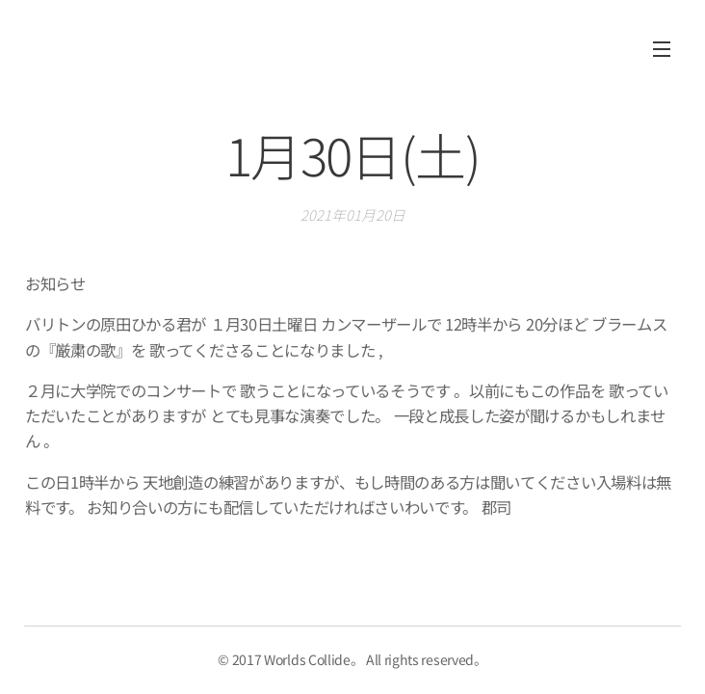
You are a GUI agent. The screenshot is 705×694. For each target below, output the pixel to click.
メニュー (661, 49)
